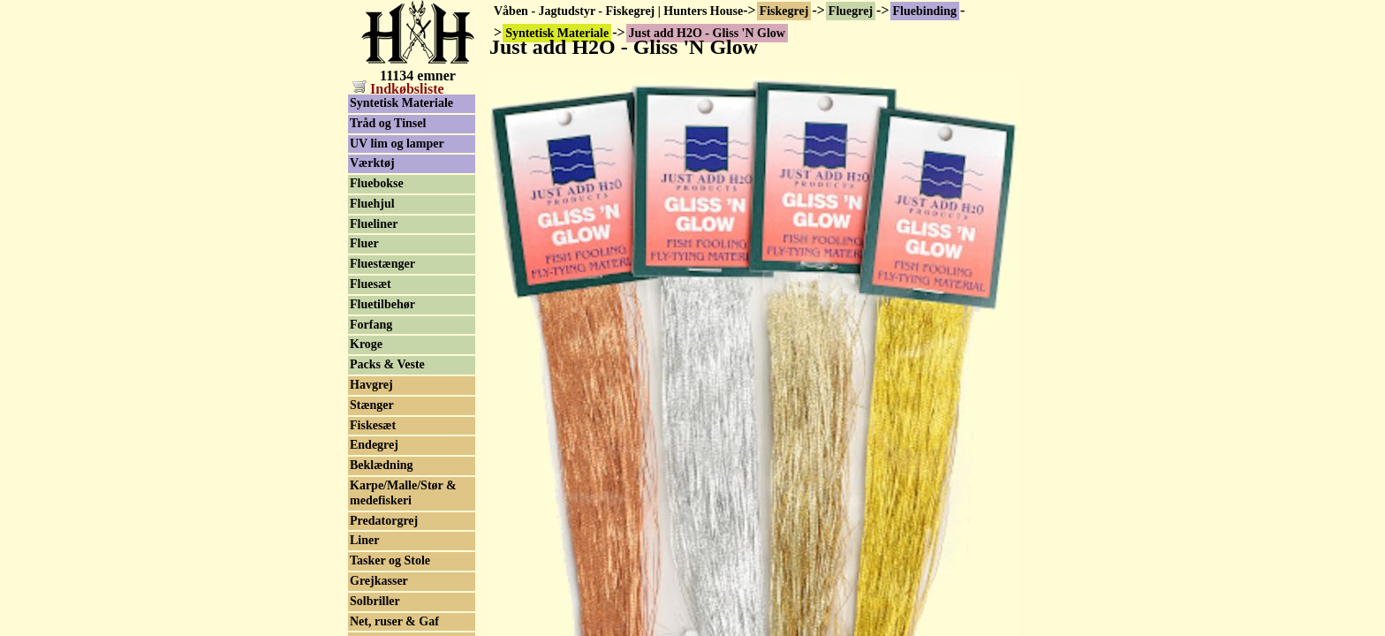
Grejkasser (379, 580)
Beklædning (381, 465)
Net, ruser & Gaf (394, 621)
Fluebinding (925, 11)
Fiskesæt (373, 425)
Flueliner (373, 224)
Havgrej (371, 384)
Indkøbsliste (398, 88)
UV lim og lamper (397, 143)
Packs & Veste (387, 364)
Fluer (364, 243)
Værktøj (372, 163)
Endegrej (374, 444)
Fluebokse (377, 183)
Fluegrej (851, 11)
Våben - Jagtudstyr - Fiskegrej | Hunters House (618, 11)
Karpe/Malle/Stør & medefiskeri (403, 493)
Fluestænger (382, 263)
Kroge (366, 344)
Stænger (372, 405)
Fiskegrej (784, 11)
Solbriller (375, 601)
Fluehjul (372, 203)
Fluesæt (370, 284)
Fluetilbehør (382, 304)
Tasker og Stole (390, 560)
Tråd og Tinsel (388, 123)
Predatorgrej (384, 520)
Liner (364, 540)
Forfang (371, 324)
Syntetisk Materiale (401, 103)
